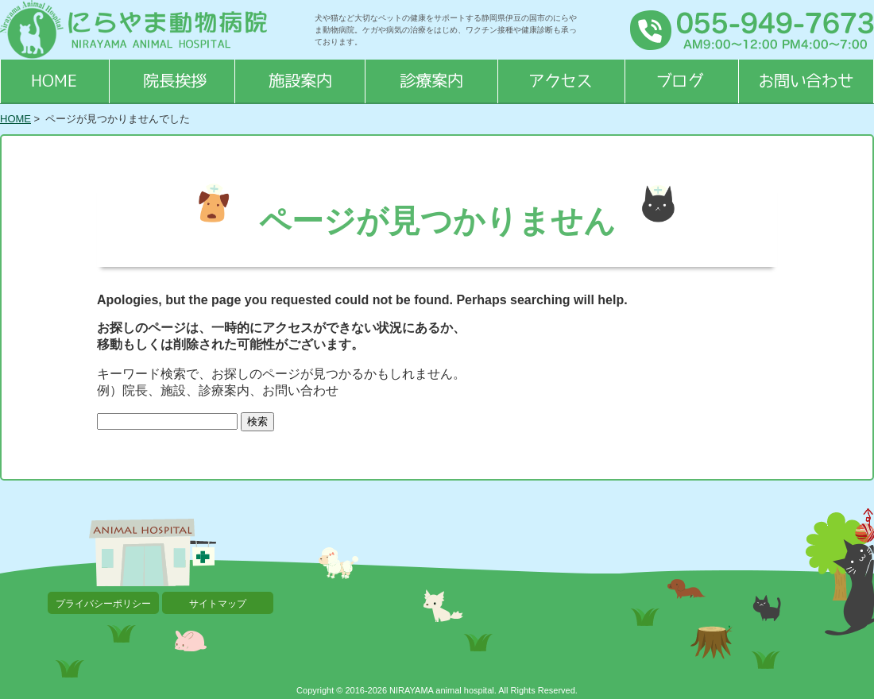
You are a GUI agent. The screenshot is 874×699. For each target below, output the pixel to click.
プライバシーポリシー (103, 603)
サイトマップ (217, 603)
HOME (15, 119)
